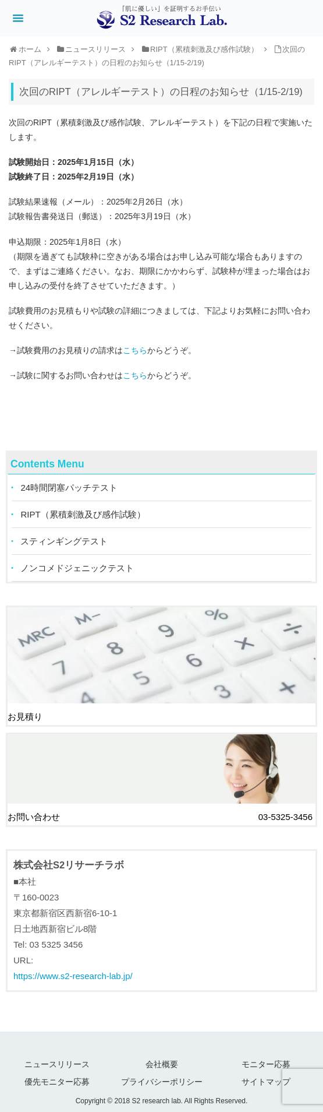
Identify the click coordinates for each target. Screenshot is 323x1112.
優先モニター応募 (57, 1078)
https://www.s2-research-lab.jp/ (73, 974)
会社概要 (161, 1062)
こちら (135, 350)
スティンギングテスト (64, 542)
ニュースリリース (57, 1062)
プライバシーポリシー (162, 1078)
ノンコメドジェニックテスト (77, 568)
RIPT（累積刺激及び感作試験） (83, 515)
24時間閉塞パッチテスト (69, 488)
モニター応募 (266, 1062)
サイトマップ (266, 1078)
